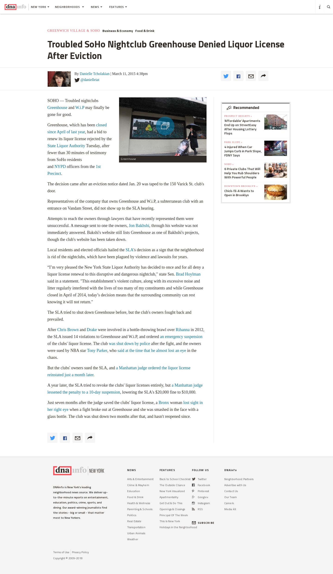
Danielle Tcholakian (95, 74)
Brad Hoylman (188, 274)
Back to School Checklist (175, 479)
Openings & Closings (172, 509)
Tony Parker (97, 350)
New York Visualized (172, 491)
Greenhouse (57, 107)
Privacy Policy (80, 552)
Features (118, 7)
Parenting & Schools (139, 509)
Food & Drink (144, 31)
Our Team (230, 497)
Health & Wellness (138, 503)
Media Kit (230, 509)
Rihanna (183, 329)
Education (133, 491)
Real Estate (134, 521)
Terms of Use (61, 552)
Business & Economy (117, 31)
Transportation (136, 527)
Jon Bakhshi (139, 225)
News (96, 7)
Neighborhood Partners (239, 479)
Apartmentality (169, 497)
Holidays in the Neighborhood (178, 527)
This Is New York (170, 521)
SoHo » (229, 164)
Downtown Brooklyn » (241, 186)
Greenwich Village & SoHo (73, 30)
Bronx (164, 402)
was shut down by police (129, 343)
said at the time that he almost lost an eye (151, 350)
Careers (229, 503)
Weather (132, 539)
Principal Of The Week (174, 515)
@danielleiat (89, 80)
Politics (131, 515)
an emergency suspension (181, 336)
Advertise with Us (235, 485)
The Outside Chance (172, 485)
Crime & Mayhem (138, 485)
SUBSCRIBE (203, 523)
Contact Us (231, 491)
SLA (129, 250)
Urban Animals (136, 533)
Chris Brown (68, 329)
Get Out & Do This (171, 503)
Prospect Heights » (238, 116)
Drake (92, 329)
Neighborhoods (69, 7)
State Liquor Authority (66, 145)
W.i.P (79, 107)
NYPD (60, 166)
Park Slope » (233, 142)
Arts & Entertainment (140, 479)
